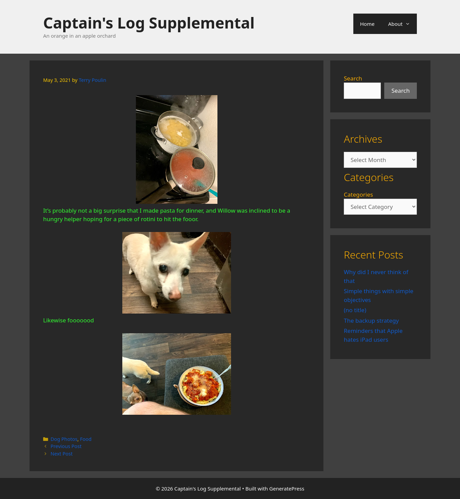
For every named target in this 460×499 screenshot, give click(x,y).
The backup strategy (371, 320)
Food (85, 439)
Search (353, 78)
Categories (358, 194)
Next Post (62, 453)
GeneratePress (286, 488)
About (402, 24)
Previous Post (66, 446)
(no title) (355, 310)
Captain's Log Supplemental (148, 22)
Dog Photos (64, 439)
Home (367, 23)
